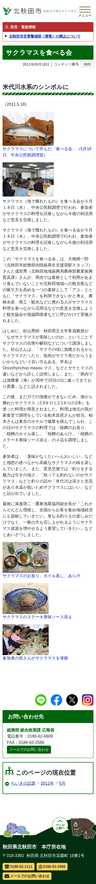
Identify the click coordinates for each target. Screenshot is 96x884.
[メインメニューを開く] (85, 11)
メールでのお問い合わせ (29, 749)
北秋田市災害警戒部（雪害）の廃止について (45, 36)
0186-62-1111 (19, 866)
